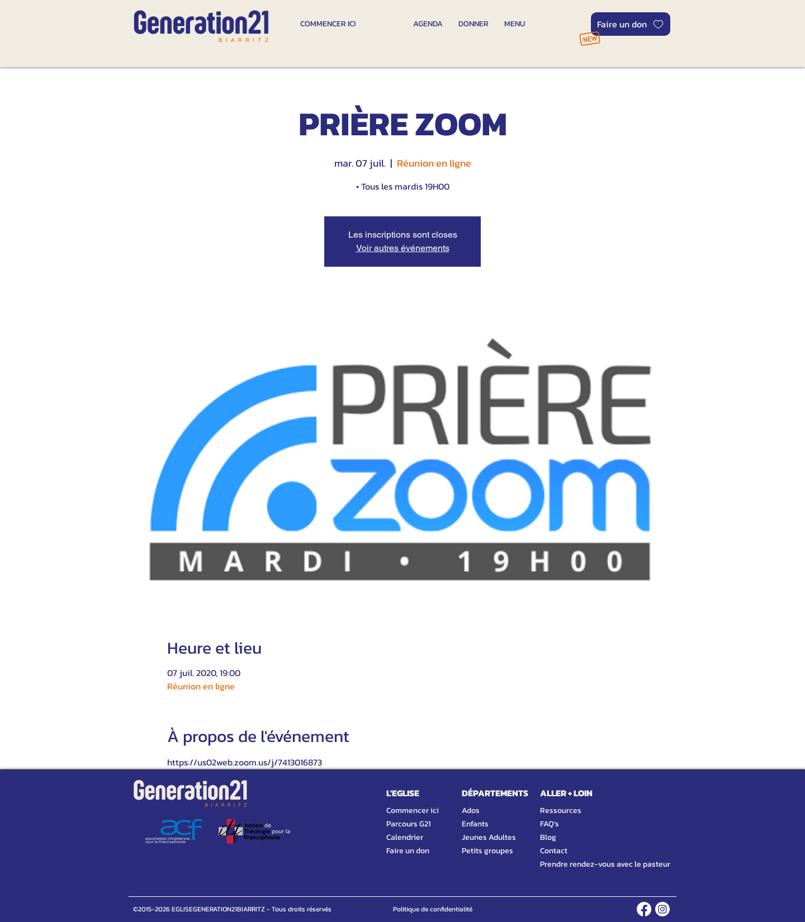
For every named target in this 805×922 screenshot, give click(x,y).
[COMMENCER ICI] (328, 23)
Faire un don (407, 851)
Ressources (560, 810)
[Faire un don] (630, 24)
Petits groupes (487, 851)
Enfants (475, 824)
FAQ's (549, 824)
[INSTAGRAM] (662, 909)
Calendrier (404, 837)
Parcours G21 (408, 824)
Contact (553, 851)
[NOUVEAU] (589, 38)
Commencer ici (412, 810)
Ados (471, 810)
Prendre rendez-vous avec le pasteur (592, 864)
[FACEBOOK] (644, 909)
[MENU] (514, 23)
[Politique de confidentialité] (432, 909)
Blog (548, 837)
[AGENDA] (428, 23)
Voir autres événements (402, 248)
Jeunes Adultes (489, 837)
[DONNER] (473, 23)
